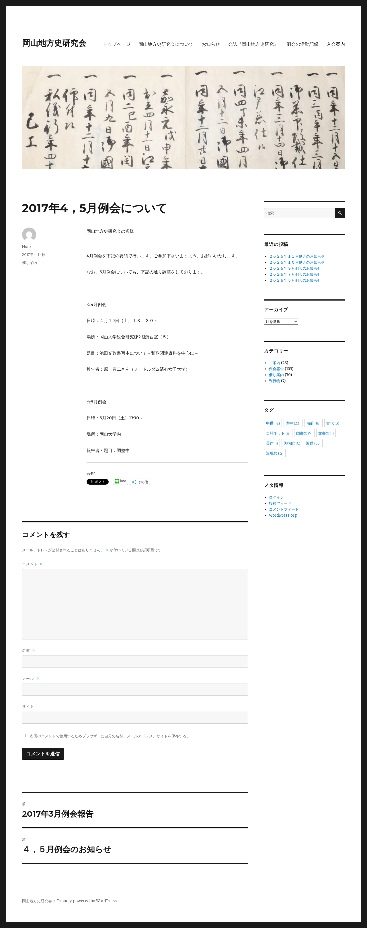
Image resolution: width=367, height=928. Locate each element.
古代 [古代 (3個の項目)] (332, 423)
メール (30, 678)
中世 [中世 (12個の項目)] (273, 423)
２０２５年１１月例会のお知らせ (297, 256)
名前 (28, 650)
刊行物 (274, 380)
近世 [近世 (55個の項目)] (313, 443)
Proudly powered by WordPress (87, 901)
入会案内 (336, 44)
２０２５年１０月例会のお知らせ (297, 262)
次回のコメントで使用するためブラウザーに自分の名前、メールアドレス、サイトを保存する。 (110, 736)
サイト (28, 706)
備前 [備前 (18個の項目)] (313, 423)
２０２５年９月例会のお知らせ (295, 268)
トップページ (116, 44)
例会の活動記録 (302, 44)
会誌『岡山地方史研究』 (253, 44)
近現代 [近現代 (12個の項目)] (275, 453)
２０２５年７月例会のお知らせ (295, 274)
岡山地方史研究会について (166, 44)
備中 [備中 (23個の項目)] (293, 423)
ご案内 (274, 362)
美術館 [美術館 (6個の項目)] (292, 443)
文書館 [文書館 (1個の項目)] (326, 433)
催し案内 (29, 262)
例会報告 (276, 368)
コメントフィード (284, 509)
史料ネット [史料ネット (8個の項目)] (278, 433)
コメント (32, 564)
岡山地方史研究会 (54, 43)
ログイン (276, 497)
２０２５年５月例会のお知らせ (295, 280)
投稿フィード (280, 503)
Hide (26, 246)
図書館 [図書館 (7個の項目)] (304, 433)
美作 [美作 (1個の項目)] (272, 443)
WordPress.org (283, 515)
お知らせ (211, 44)
